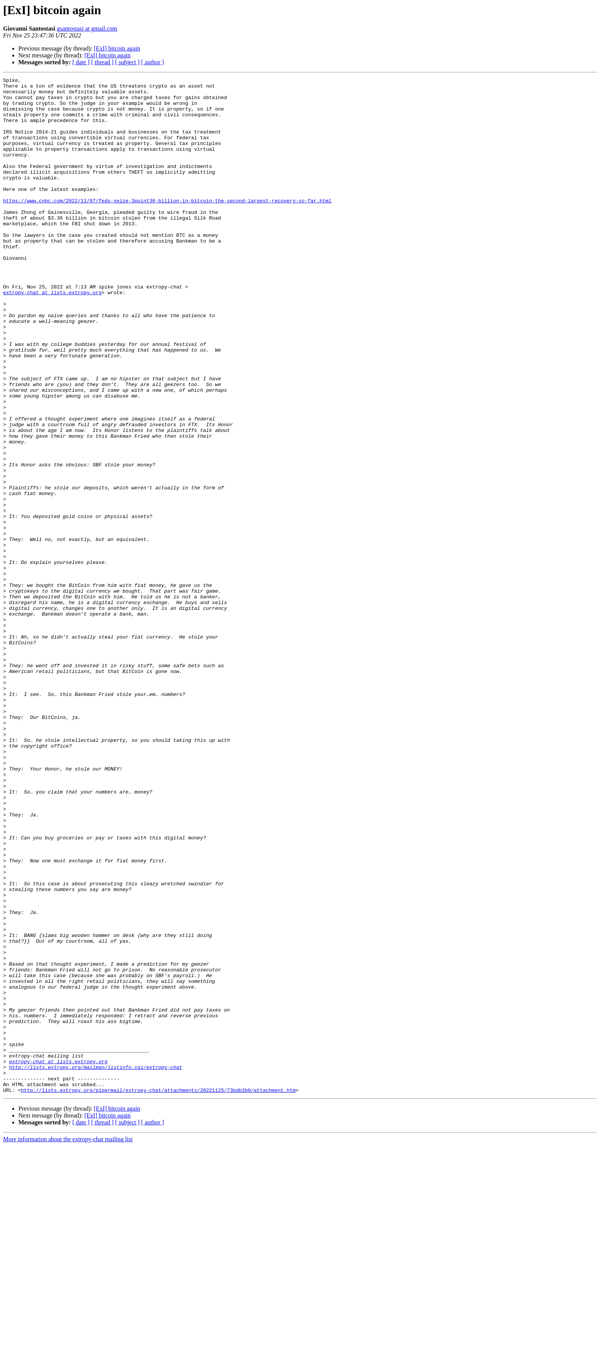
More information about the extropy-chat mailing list (68, 1342)
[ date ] (81, 62)
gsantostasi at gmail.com (87, 28)
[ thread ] (102, 62)
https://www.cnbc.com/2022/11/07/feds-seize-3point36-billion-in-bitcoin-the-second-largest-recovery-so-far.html (167, 225)
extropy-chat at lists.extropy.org (52, 335)
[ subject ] (127, 62)
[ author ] (152, 62)
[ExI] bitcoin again (117, 48)
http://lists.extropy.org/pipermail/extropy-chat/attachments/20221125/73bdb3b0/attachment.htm (158, 1293)
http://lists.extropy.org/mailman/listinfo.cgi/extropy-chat (95, 1265)
